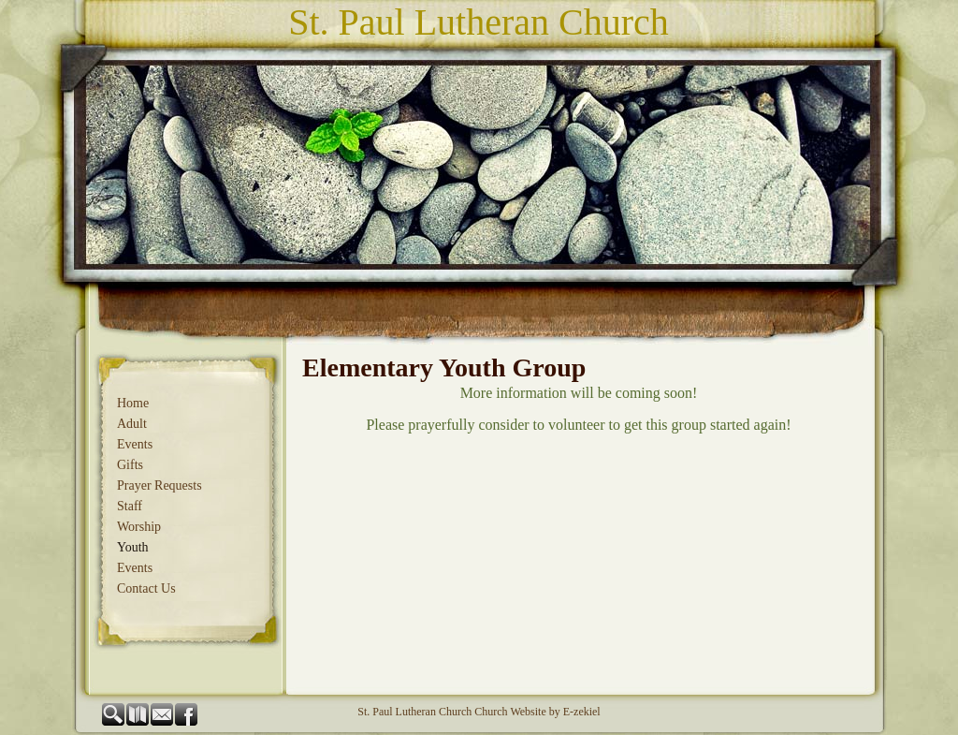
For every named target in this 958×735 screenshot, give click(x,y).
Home (133, 403)
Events (134, 444)
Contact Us (146, 588)
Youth (133, 547)
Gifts (130, 465)
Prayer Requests (159, 485)
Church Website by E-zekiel (537, 711)
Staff (129, 506)
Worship (139, 527)
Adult (132, 424)
